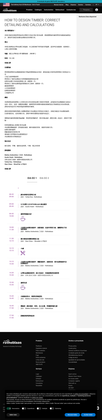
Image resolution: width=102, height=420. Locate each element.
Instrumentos (48, 10)
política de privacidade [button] (81, 394)
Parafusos (39, 346)
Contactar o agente (74, 381)
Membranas (39, 353)
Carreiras (88, 4)
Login (37, 374)
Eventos (80, 4)
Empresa (73, 4)
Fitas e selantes (40, 350)
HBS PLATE (39, 364)
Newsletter (39, 385)
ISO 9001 (71, 388)
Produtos (29, 10)
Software (38, 378)
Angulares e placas (41, 348)
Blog (67, 4)
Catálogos (39, 376)
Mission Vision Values (75, 376)
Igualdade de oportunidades (77, 360)
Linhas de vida (40, 360)
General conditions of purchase (78, 350)
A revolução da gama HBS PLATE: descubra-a (51, 1)
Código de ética (73, 357)
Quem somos (72, 374)
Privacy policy (73, 346)
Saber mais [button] (13, 414)
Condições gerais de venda (76, 353)
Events (70, 385)
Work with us (72, 383)
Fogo (37, 355)
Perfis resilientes (40, 357)
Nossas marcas (58, 4)
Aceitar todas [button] (88, 414)
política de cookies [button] (37, 397)
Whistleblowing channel (75, 355)
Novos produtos (40, 362)
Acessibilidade (73, 362)
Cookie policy (72, 348)
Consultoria (39, 383)
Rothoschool (39, 381)
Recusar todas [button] (72, 414)
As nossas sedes (73, 378)
